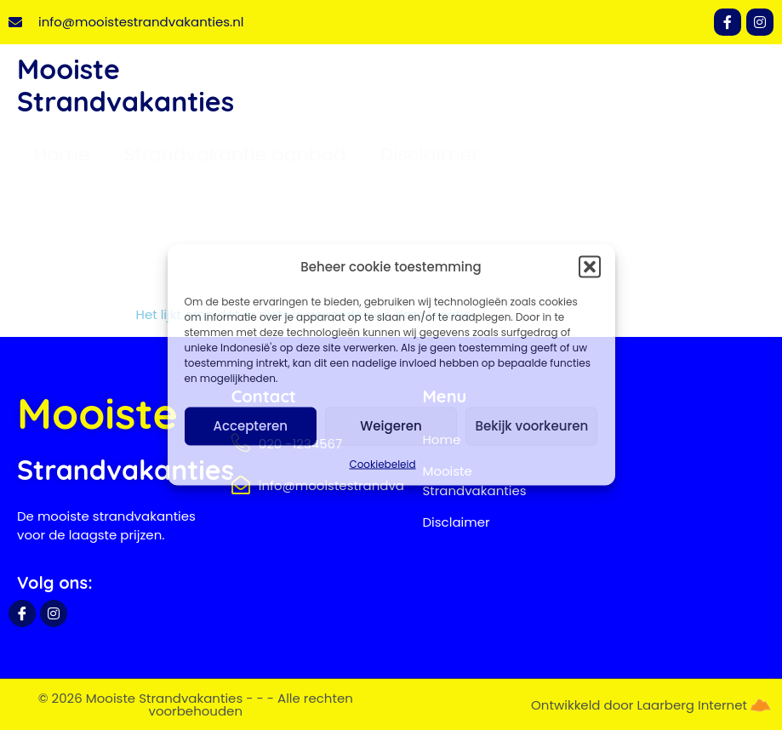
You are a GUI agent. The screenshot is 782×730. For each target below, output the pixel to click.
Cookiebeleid (382, 463)
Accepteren (250, 426)
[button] (589, 267)
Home (62, 154)
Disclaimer (429, 154)
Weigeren (390, 426)
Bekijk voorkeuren (531, 426)
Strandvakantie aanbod (235, 154)
